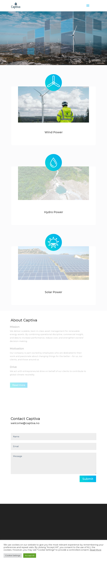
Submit (87, 479)
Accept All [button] (29, 555)
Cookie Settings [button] (12, 555)
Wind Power (54, 132)
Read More (95, 550)
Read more (18, 385)
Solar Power (53, 292)
